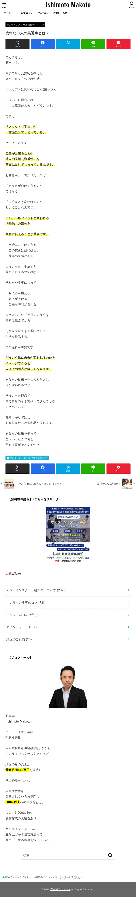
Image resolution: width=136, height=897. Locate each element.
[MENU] (4, 5)
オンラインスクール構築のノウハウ (25, 24)
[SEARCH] (131, 5)
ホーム (7, 13)
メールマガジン (24, 13)
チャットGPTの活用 (23, 614)
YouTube (43, 13)
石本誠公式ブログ (60, 889)
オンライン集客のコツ (25, 602)
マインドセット (21, 627)
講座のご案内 (19, 639)
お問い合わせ (60, 13)
